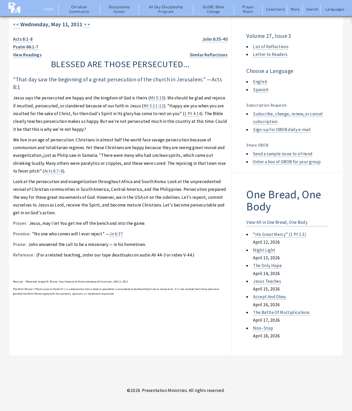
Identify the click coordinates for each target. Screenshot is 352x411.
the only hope (267, 265)
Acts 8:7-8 (53, 171)
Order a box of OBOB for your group (287, 162)
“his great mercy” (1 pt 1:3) (279, 234)
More (295, 9)
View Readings (27, 55)
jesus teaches (267, 281)
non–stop (263, 328)
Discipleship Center (119, 9)
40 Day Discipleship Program (166, 9)
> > (86, 24)
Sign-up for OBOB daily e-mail (282, 129)
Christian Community (79, 9)
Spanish (260, 89)
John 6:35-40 (215, 39)
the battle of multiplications (281, 312)
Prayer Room (248, 9)
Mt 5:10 (157, 98)
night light (264, 250)
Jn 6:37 (116, 234)
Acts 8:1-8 (23, 39)
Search (312, 9)
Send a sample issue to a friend (283, 154)
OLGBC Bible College (213, 9)
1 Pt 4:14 (192, 113)
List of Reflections (270, 46)
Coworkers (275, 9)
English (260, 81)
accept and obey (269, 296)
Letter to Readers (270, 54)
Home (49, 9)
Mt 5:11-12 (153, 106)
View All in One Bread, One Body (277, 222)
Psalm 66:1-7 (26, 47)
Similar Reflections (209, 55)
